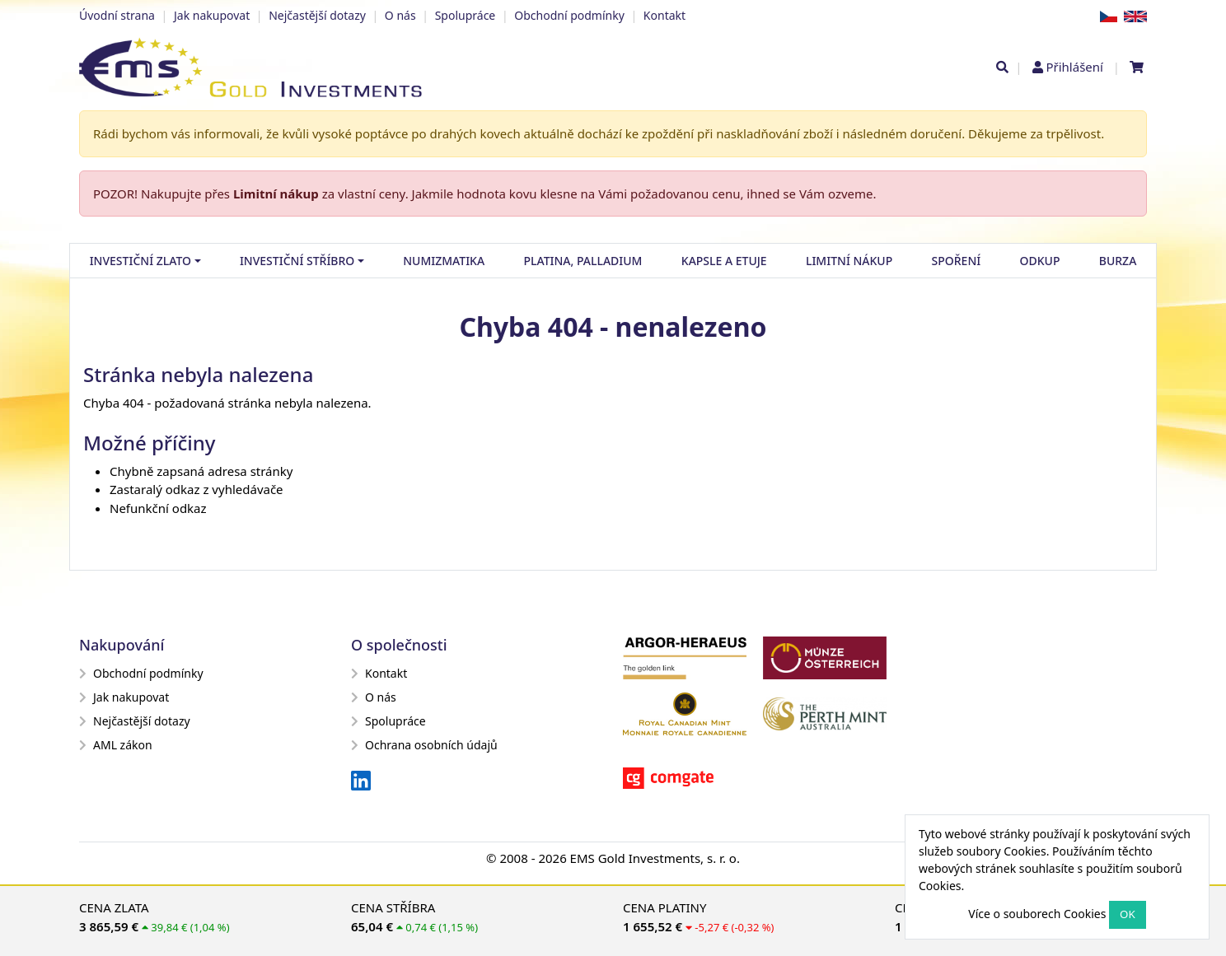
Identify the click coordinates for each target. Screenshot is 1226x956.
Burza (1118, 260)
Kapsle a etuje (724, 260)
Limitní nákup (276, 193)
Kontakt (664, 15)
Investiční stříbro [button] (297, 260)
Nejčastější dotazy (317, 15)
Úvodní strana (117, 15)
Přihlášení (1074, 66)
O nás (400, 15)
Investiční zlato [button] (140, 260)
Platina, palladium (582, 260)
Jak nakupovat (212, 15)
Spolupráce (465, 15)
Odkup (1040, 260)
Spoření (956, 260)
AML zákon (115, 745)
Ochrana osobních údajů (424, 745)
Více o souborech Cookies (1037, 913)
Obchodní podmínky (569, 15)
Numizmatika (443, 260)
